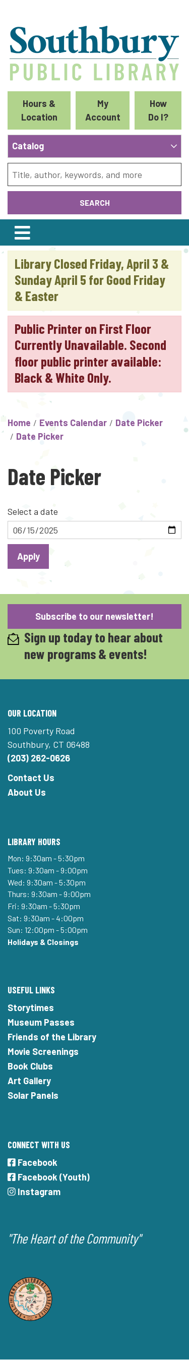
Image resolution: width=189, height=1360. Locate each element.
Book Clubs (30, 1066)
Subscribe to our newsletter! (94, 616)
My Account (102, 110)
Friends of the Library (52, 1036)
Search (95, 202)
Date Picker (139, 422)
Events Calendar (73, 422)
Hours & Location (39, 110)
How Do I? (158, 110)
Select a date (33, 511)
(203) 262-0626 (39, 757)
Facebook (32, 1162)
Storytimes (31, 1007)
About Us (27, 792)
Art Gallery (29, 1080)
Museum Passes (41, 1022)
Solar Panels (33, 1095)
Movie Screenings (43, 1051)
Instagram (34, 1191)
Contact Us (31, 777)
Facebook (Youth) (49, 1176)
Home (19, 422)
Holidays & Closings (43, 942)
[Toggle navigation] (22, 232)
